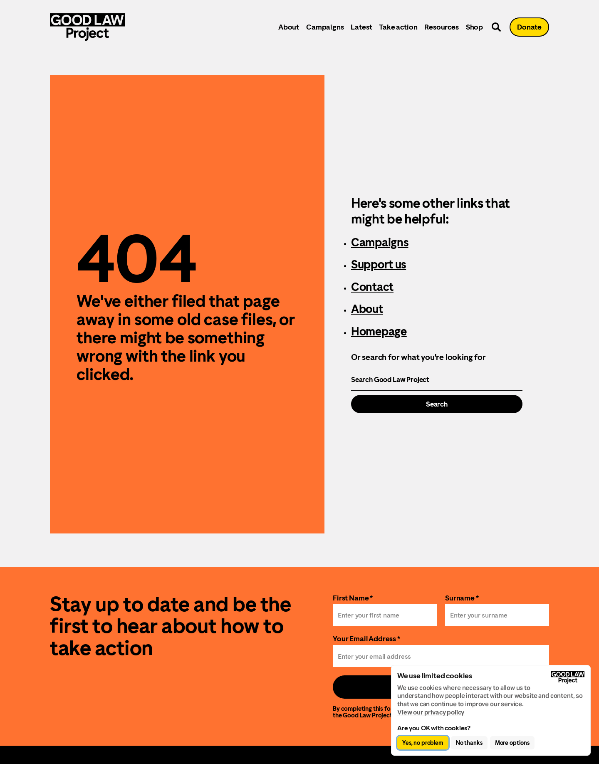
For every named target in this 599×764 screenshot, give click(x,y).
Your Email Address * (366, 638)
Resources (441, 26)
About (288, 26)
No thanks (469, 742)
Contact (372, 286)
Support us (378, 264)
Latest (361, 26)
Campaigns (325, 26)
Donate (529, 26)
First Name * (353, 597)
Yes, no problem (422, 742)
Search (437, 404)
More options (512, 742)
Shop (474, 26)
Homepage (379, 331)
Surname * (462, 597)
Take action (398, 26)
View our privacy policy (430, 712)
